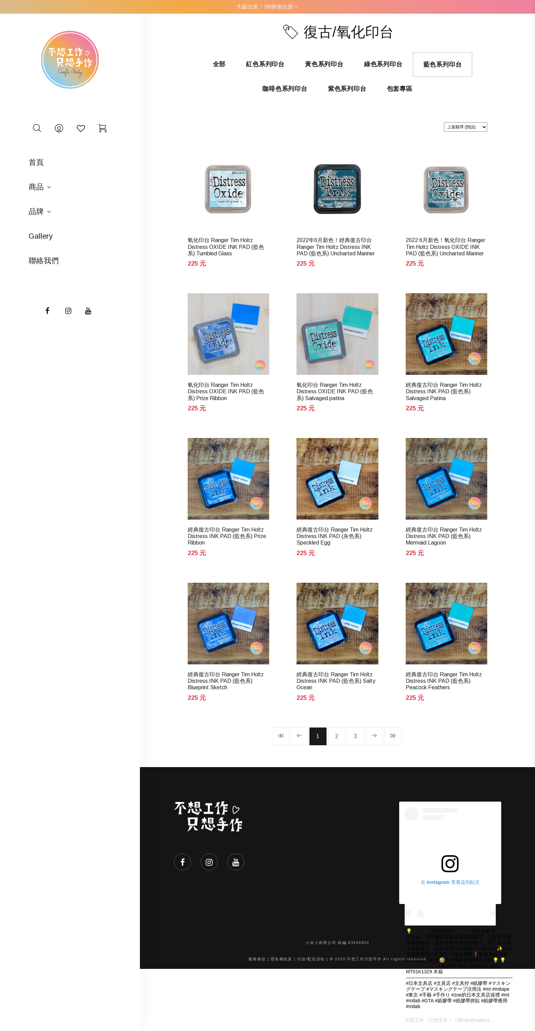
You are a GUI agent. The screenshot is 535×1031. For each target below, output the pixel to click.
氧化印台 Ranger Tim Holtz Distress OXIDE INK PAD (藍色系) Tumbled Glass (226, 246)
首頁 (36, 162)
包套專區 (400, 88)
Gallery (41, 236)
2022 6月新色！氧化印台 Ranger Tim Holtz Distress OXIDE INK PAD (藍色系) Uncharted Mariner (445, 246)
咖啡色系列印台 (284, 88)
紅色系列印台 (265, 64)
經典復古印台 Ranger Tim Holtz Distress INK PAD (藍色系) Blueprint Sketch (226, 681)
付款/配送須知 (311, 959)
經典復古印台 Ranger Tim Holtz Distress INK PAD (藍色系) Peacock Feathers (444, 681)
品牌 (36, 211)
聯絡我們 (44, 260)
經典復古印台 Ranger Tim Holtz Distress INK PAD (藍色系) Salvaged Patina (444, 391)
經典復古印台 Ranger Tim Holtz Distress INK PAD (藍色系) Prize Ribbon (227, 536)
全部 (219, 64)
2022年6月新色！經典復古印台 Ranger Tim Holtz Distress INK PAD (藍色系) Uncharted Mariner (336, 246)
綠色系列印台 (383, 64)
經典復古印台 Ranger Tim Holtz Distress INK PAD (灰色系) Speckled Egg (335, 536)
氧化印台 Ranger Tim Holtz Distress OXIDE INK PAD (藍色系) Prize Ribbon (226, 391)
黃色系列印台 (324, 64)
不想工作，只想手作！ (428, 1020)
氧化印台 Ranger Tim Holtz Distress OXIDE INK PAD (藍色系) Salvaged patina (335, 391)
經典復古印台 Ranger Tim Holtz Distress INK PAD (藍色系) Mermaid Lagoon (444, 536)
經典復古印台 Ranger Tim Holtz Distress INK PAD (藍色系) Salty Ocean (336, 681)
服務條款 (257, 959)
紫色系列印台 (347, 88)
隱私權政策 (281, 959)
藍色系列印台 (442, 64)
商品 (36, 187)
